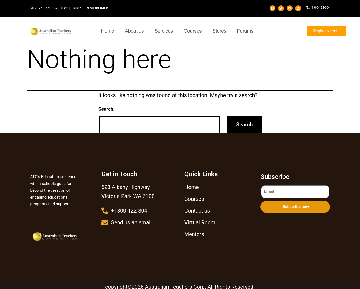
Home (107, 31)
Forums (245, 31)
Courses (193, 31)
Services (163, 31)
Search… (107, 109)
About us (134, 31)
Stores (219, 31)
